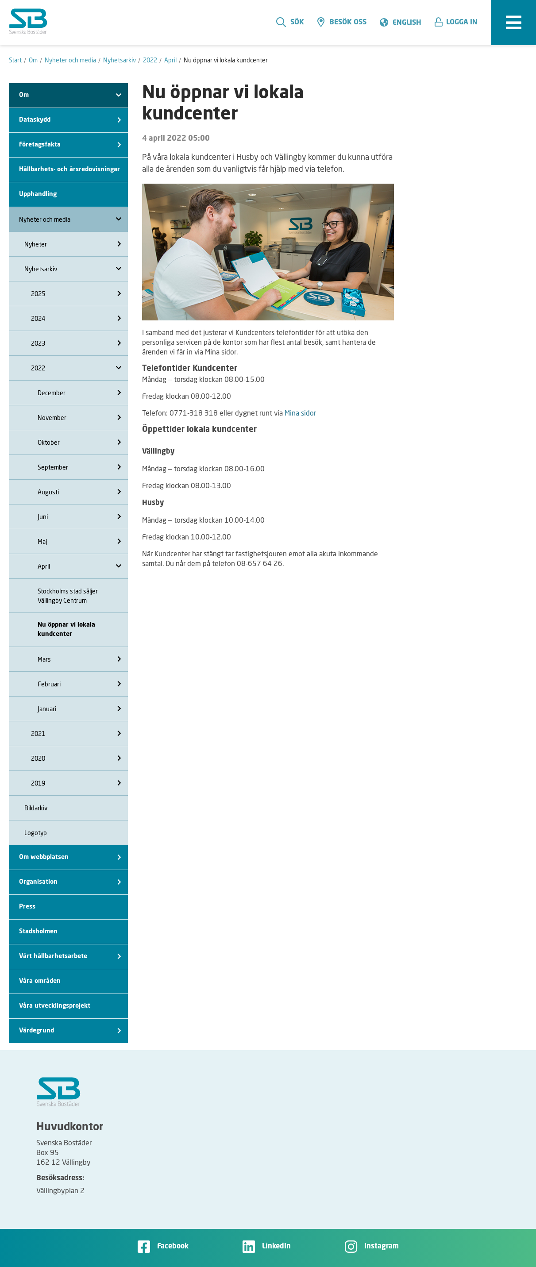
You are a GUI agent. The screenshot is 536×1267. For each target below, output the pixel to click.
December (79, 393)
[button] (459, 22)
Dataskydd (70, 120)
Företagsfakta (70, 145)
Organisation (70, 882)
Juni (79, 516)
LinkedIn (276, 1246)
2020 (76, 758)
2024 (76, 318)
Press (27, 907)
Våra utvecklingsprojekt (54, 1006)
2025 (76, 293)
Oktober (79, 442)
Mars (79, 659)
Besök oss (341, 22)
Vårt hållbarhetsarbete (70, 956)
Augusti (79, 492)
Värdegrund (70, 1031)
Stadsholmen (38, 931)
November (79, 417)
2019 (76, 783)
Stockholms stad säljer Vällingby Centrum (68, 595)
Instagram (381, 1246)
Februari (79, 684)
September (79, 467)
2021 (76, 733)
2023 (76, 343)
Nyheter (72, 244)
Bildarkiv (35, 808)
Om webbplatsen (70, 857)
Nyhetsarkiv (72, 269)
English (407, 23)
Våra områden (40, 981)
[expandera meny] (513, 22)
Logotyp (35, 832)
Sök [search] (290, 22)
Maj (79, 541)
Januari (79, 708)
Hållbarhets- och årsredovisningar (69, 169)
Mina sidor (300, 412)
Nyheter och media (70, 219)
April (79, 566)
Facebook (173, 1246)
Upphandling (38, 194)
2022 (76, 368)
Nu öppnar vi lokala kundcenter (66, 629)
